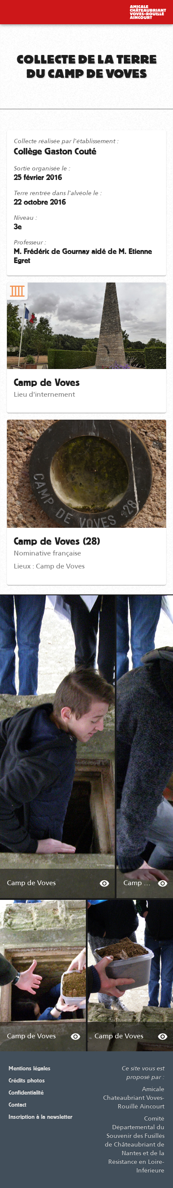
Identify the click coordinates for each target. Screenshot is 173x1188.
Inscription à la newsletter (40, 1117)
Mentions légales (29, 1068)
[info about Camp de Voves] (104, 883)
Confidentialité (26, 1092)
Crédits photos (27, 1080)
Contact (17, 1105)
